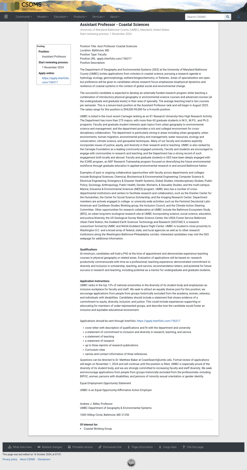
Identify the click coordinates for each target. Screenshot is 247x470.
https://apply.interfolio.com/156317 (158, 321)
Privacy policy (10, 459)
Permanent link (112, 447)
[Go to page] (227, 17)
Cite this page (195, 447)
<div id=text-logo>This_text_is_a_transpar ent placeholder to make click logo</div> (5, 6)
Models (41, 16)
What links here (22, 447)
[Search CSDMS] (204, 17)
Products (79, 16)
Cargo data (170, 447)
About (113, 16)
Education (60, 16)
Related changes (52, 447)
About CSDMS (27, 459)
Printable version (82, 447)
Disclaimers (44, 459)
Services (97, 16)
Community (23, 16)
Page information (142, 447)
